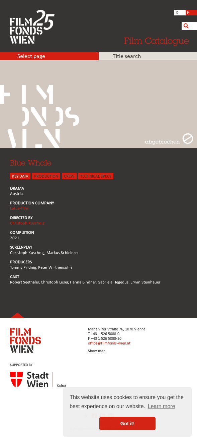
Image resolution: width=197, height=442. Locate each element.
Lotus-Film (19, 208)
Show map (96, 351)
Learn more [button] (161, 406)
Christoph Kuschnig (27, 223)
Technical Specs (95, 176)
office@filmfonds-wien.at (109, 343)
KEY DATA (20, 176)
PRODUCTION (46, 176)
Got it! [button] (127, 423)
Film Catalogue (156, 40)
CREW (69, 176)
